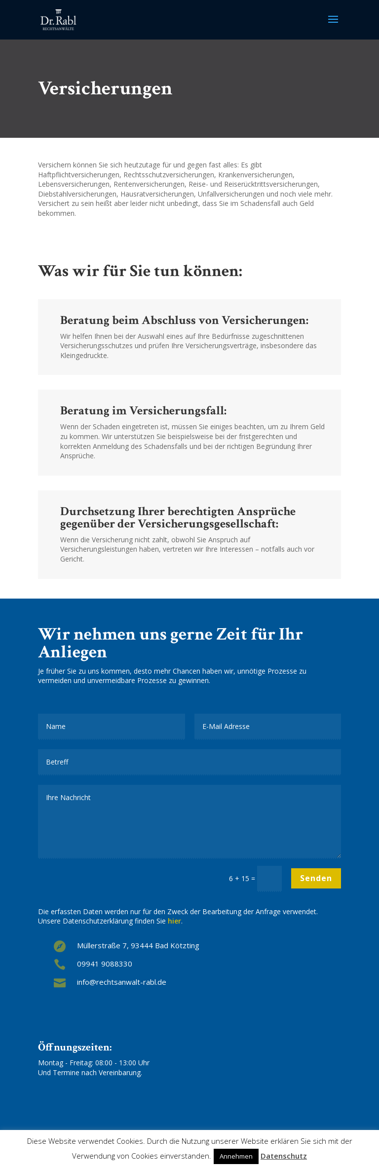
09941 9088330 (104, 963)
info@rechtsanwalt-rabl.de (121, 982)
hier (174, 921)
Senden (316, 878)
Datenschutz (284, 1156)
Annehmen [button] (236, 1156)
